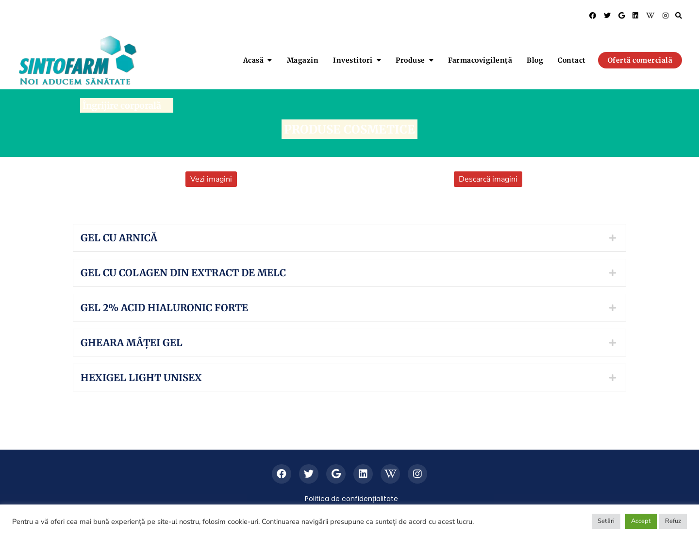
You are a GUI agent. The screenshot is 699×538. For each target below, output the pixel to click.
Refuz (673, 521)
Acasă (253, 60)
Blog (535, 60)
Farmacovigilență (480, 60)
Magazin (303, 60)
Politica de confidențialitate (351, 499)
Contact (572, 60)
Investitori (353, 60)
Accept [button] (641, 521)
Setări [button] (606, 521)
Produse (410, 60)
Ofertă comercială (640, 60)
